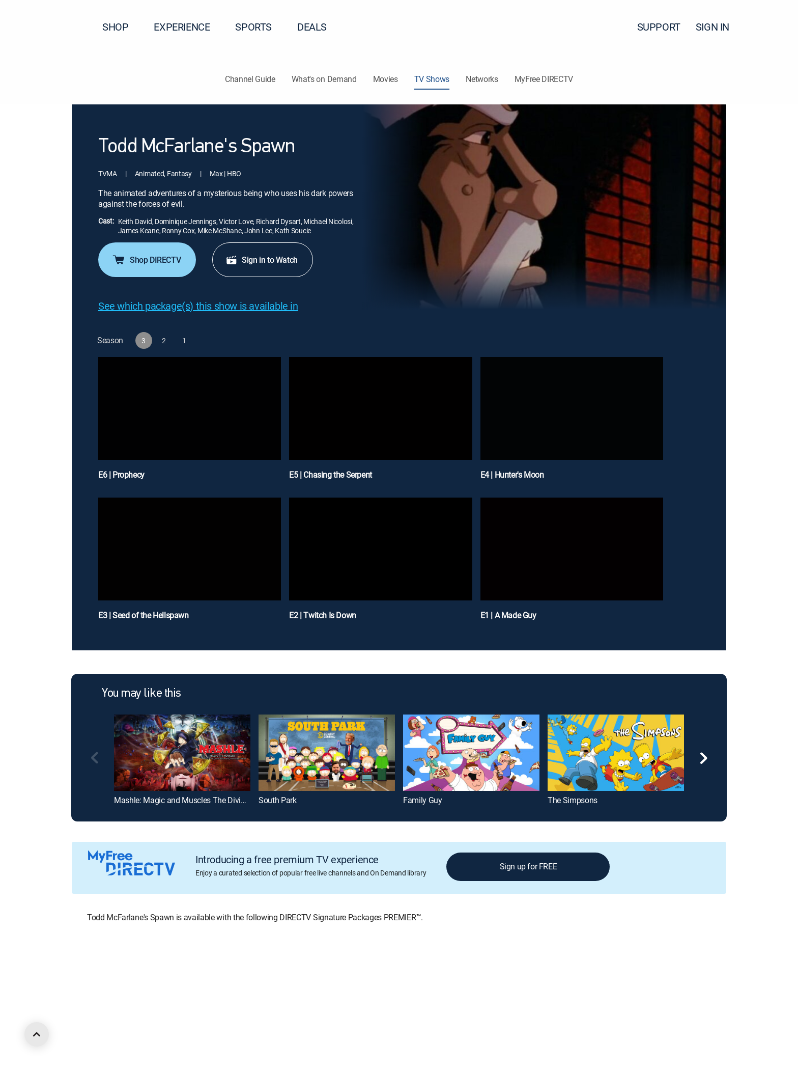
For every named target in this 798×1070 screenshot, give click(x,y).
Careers (140, 972)
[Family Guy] (471, 753)
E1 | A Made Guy (508, 615)
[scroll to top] (36, 1034)
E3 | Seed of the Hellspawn (143, 615)
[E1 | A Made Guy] (571, 563)
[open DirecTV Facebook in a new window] (94, 1028)
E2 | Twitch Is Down (322, 615)
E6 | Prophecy (121, 474)
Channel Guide (250, 79)
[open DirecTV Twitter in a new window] (112, 1028)
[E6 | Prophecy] (189, 423)
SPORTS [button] (259, 27)
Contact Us (584, 972)
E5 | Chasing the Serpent (330, 474)
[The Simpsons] (616, 753)
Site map (439, 972)
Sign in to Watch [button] (261, 260)
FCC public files (486, 972)
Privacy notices (393, 972)
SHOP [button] (121, 27)
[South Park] (327, 753)
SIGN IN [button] (719, 27)
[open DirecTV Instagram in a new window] (130, 1028)
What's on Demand (324, 79)
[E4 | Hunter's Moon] (571, 423)
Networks (482, 79)
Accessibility (539, 972)
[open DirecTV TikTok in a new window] (167, 1028)
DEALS (312, 27)
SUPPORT (658, 27)
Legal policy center (191, 972)
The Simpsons (572, 800)
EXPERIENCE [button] (188, 27)
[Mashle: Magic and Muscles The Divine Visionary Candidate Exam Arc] (182, 753)
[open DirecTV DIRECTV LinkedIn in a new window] (75, 1028)
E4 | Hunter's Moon (512, 474)
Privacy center (252, 972)
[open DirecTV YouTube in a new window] (149, 1028)
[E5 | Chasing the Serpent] (380, 423)
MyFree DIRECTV (544, 79)
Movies (385, 79)
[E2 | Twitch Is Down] (380, 563)
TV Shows (431, 79)
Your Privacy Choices (327, 972)
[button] (772, 27)
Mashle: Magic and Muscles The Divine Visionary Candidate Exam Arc (234, 800)
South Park (278, 800)
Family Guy (422, 800)
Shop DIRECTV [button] (146, 260)
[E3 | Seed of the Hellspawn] (189, 563)
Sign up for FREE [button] (528, 866)
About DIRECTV (95, 972)
